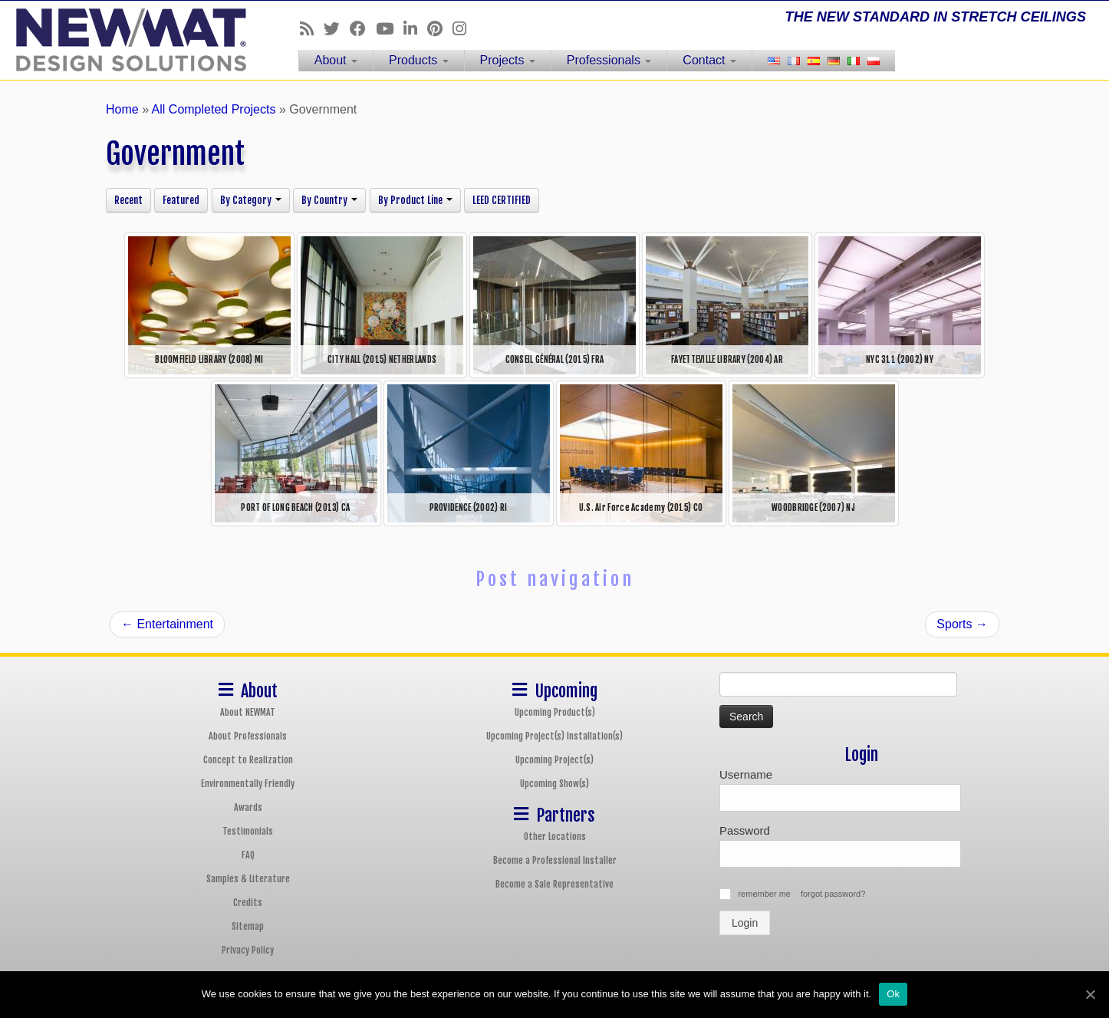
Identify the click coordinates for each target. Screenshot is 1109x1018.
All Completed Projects (214, 109)
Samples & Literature (248, 879)
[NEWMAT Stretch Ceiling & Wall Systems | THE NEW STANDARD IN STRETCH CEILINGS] (128, 39)
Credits (247, 902)
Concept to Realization (248, 760)
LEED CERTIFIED (501, 200)
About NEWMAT (247, 712)
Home (122, 109)
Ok (893, 994)
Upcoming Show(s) (554, 783)
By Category (250, 200)
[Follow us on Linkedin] (415, 29)
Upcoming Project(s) (554, 760)
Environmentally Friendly (248, 783)
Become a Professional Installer (555, 860)
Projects (507, 60)
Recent (128, 200)
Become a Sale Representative (554, 884)
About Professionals (248, 736)
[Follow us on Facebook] (363, 29)
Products (419, 60)
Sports (962, 624)
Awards (248, 807)
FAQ (248, 855)
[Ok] (1089, 994)
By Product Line (415, 200)
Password (744, 830)
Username (745, 774)
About (335, 60)
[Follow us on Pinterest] (439, 29)
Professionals (609, 60)
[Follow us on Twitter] (337, 29)
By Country (329, 200)
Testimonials (247, 831)
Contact (709, 60)
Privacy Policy (248, 950)
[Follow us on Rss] (312, 29)
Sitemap (248, 926)
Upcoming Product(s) (555, 712)
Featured (181, 200)
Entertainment (167, 624)
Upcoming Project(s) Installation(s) (554, 736)
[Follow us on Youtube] (389, 29)
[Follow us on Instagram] (464, 29)
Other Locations (555, 836)
